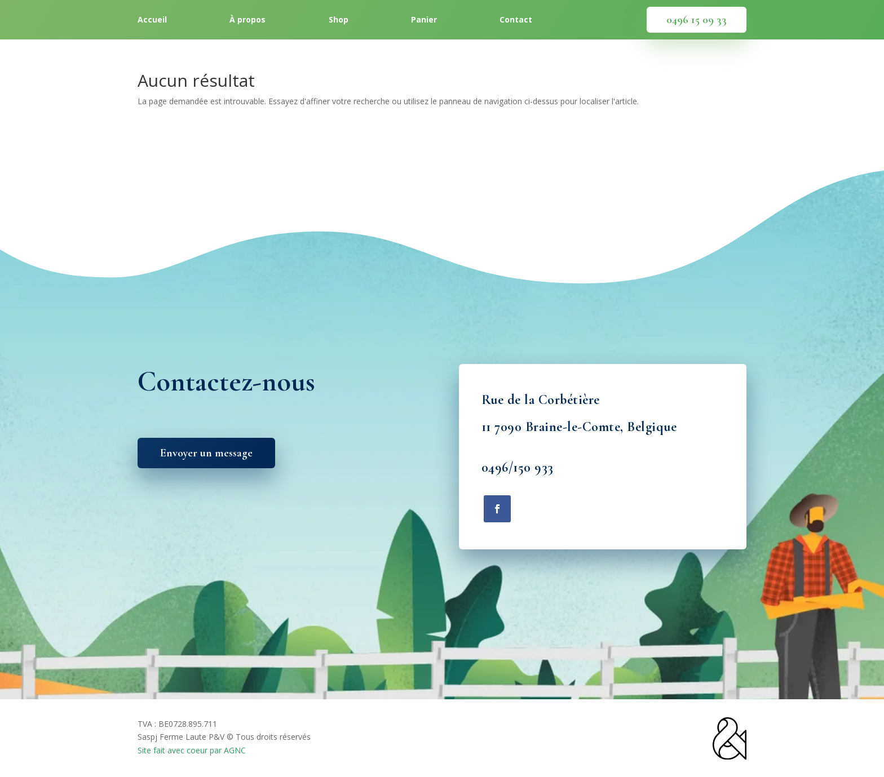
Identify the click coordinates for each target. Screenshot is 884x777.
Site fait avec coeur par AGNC (192, 750)
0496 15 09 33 (696, 19)
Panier (424, 20)
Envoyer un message (206, 453)
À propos (247, 20)
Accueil (152, 20)
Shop (338, 20)
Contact (516, 20)
